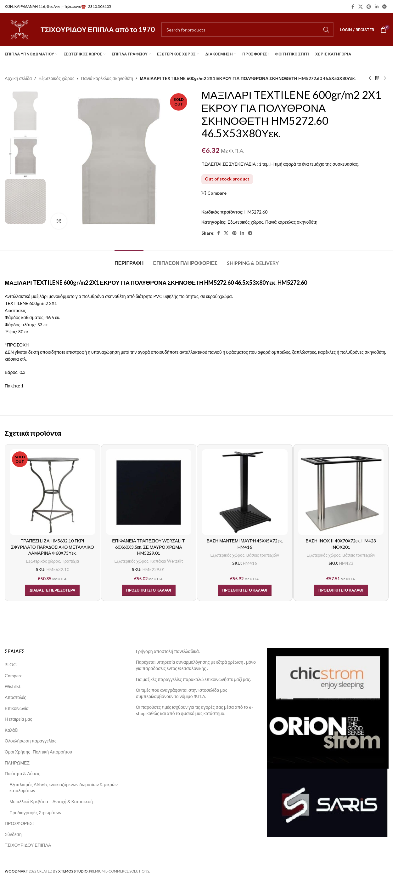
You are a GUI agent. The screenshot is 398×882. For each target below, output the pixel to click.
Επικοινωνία (17, 708)
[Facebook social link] (352, 7)
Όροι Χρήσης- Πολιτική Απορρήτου (38, 751)
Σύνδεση (13, 834)
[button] (149, 590)
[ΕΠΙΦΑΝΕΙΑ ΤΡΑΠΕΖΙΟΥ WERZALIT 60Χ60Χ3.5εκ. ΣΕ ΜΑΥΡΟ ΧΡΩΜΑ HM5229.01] (149, 492)
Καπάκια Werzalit (166, 561)
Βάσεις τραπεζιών (262, 555)
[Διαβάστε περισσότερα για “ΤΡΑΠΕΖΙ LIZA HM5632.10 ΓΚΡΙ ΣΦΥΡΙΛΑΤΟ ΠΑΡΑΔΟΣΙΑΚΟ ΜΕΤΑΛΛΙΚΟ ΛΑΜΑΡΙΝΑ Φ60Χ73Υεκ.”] (52, 590)
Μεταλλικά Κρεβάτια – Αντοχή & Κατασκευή (51, 801)
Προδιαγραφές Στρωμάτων (35, 812)
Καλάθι (11, 730)
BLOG (11, 664)
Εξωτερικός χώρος (56, 78)
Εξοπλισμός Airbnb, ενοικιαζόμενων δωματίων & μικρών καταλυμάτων (63, 787)
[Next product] (385, 78)
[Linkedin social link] (376, 7)
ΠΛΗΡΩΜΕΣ (17, 762)
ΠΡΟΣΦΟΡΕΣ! (19, 823)
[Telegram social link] (384, 7)
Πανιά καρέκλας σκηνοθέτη (107, 78)
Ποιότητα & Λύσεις (22, 773)
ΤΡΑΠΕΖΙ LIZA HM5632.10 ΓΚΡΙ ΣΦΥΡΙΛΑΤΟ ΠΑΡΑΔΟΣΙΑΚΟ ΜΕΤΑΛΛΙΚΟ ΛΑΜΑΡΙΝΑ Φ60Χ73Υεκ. (52, 547)
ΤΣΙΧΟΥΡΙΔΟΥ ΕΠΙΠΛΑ (28, 845)
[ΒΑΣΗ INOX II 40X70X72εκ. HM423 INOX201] (341, 492)
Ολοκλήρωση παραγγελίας (30, 740)
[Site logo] (19, 29)
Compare (14, 675)
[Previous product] (369, 78)
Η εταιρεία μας (18, 719)
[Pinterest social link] (369, 7)
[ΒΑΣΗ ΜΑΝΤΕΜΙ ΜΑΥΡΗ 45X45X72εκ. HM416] (245, 492)
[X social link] (360, 7)
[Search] (247, 29)
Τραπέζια (70, 561)
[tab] (129, 259)
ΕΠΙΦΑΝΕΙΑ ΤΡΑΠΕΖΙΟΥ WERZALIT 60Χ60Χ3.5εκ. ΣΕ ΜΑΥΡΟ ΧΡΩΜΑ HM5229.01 (148, 547)
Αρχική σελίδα (18, 78)
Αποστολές (15, 697)
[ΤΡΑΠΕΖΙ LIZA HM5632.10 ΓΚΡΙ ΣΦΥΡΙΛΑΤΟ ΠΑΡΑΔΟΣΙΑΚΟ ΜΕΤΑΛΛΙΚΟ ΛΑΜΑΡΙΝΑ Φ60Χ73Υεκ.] (52, 492)
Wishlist (13, 686)
